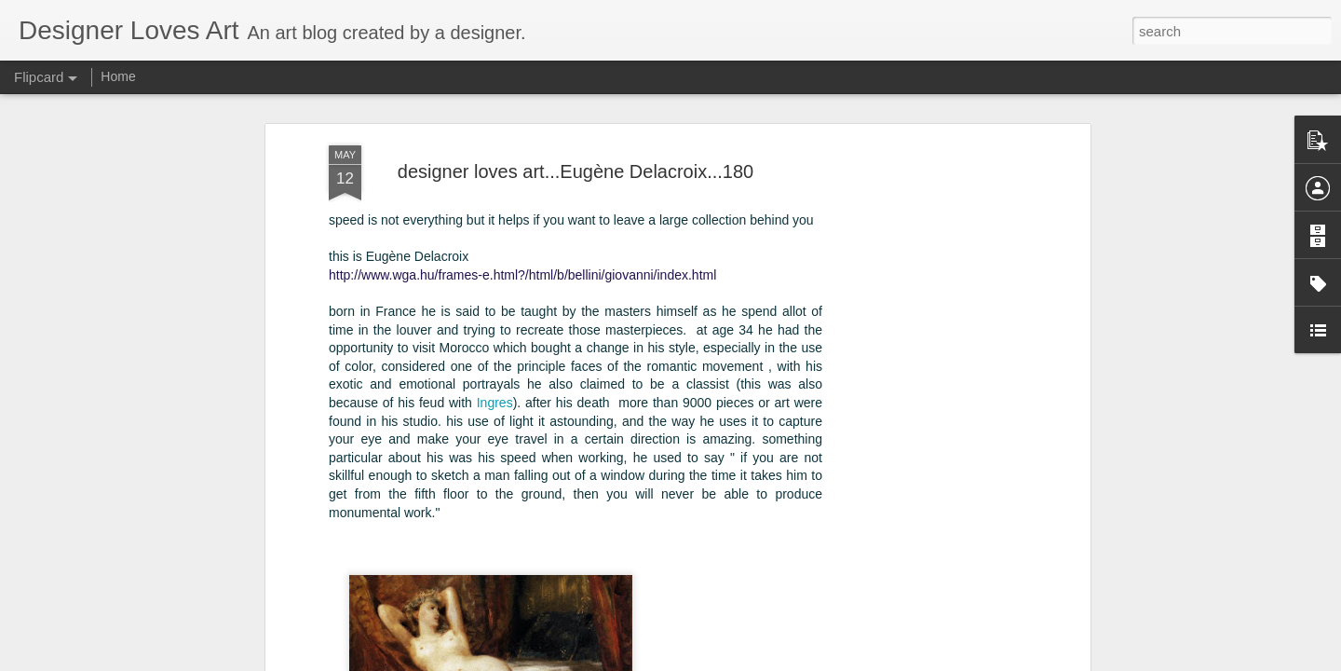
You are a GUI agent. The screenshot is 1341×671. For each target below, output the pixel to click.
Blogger (755, 660)
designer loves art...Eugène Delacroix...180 (575, 135)
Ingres (495, 366)
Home (118, 76)
